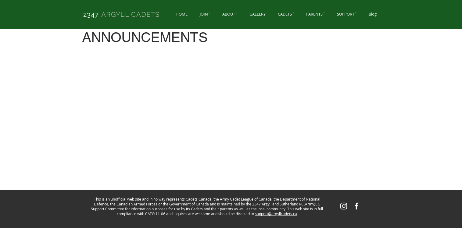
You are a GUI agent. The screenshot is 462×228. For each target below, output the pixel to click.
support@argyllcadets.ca (276, 213)
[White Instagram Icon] (343, 206)
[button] (205, 14)
